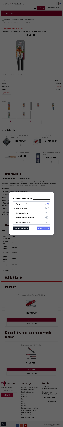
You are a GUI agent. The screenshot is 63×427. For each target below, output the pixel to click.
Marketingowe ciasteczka (22, 208)
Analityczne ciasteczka (22, 213)
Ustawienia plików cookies (23, 198)
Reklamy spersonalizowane (23, 222)
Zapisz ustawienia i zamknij (21, 228)
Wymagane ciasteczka (21, 204)
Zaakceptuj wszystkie (43, 228)
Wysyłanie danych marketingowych (25, 218)
